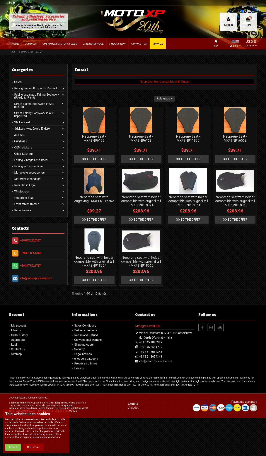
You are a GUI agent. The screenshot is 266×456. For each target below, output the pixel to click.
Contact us (18, 349)
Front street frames (26, 204)
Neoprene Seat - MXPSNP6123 (141, 138)
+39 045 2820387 (30, 240)
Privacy (79, 368)
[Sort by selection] (164, 99)
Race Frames (22, 210)
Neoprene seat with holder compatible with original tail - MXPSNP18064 (94, 261)
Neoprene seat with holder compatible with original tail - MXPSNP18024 (141, 201)
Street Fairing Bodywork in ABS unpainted (34, 115)
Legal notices (83, 354)
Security (79, 349)
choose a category (86, 358)
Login (14, 344)
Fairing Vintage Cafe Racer (31, 160)
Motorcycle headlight (27, 179)
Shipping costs (84, 344)
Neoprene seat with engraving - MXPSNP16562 (94, 199)
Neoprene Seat (24, 197)
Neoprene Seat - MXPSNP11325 (188, 138)
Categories (22, 69)
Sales (18, 82)
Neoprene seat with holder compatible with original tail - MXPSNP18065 (141, 261)
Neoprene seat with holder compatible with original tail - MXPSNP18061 (188, 201)
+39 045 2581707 (150, 347)
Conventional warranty (88, 340)
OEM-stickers (23, 147)
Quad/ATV (20, 141)
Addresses (18, 340)
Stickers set (22, 122)
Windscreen (22, 191)
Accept (13, 450)
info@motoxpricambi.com (36, 278)
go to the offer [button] (94, 159)
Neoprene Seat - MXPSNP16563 (235, 138)
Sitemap (16, 354)
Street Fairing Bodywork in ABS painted (34, 105)
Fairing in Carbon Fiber (28, 166)
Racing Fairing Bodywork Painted (35, 88)
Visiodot (133, 407)
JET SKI (19, 135)
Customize (33, 450)
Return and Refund (86, 335)
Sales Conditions (85, 325)
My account (18, 325)
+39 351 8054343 (30, 253)
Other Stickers (23, 153)
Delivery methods (85, 330)
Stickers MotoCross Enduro (32, 128)
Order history (19, 335)
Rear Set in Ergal (24, 185)
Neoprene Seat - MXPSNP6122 (94, 138)
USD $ (250, 44)
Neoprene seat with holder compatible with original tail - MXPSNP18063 (235, 201)
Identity (16, 330)
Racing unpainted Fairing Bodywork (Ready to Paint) (36, 96)
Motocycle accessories (29, 172)
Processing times (85, 363)
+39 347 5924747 (30, 265)
